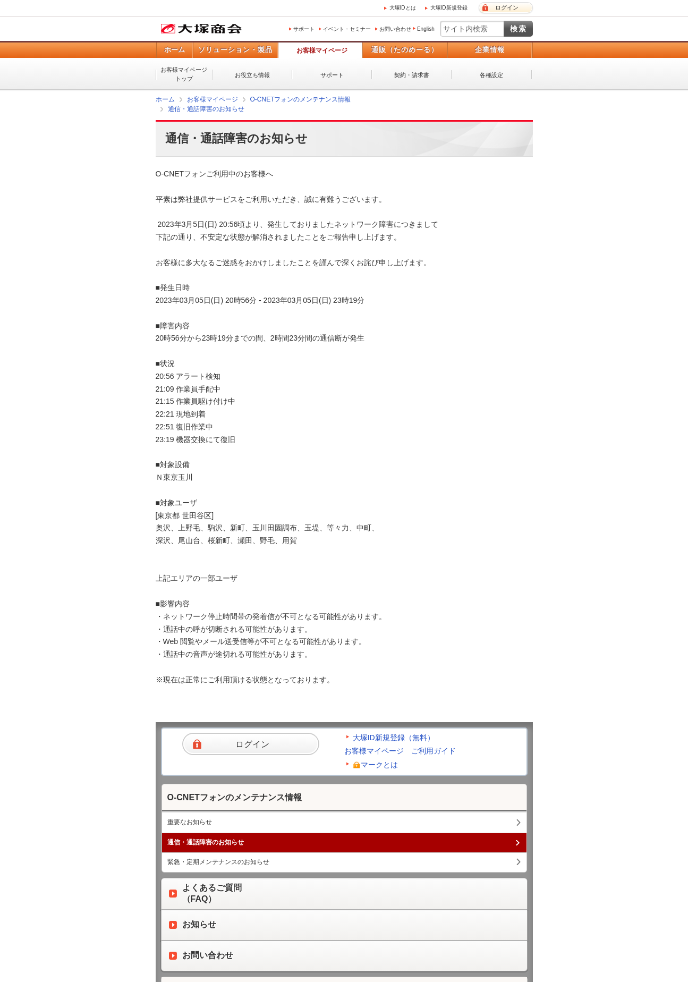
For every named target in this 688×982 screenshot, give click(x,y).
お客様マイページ (321, 50)
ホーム (174, 50)
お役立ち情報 (252, 75)
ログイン (507, 7)
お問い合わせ (395, 29)
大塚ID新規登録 (449, 8)
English (426, 29)
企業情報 (490, 50)
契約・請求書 (411, 75)
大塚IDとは (402, 8)
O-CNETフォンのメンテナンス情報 (300, 99)
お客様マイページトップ (183, 74)
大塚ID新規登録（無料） (394, 737)
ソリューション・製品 (235, 50)
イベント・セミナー (347, 29)
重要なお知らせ (189, 822)
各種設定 (491, 75)
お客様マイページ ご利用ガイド (400, 751)
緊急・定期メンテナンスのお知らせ (218, 862)
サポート (304, 29)
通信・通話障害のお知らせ (206, 109)
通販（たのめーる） (404, 50)
